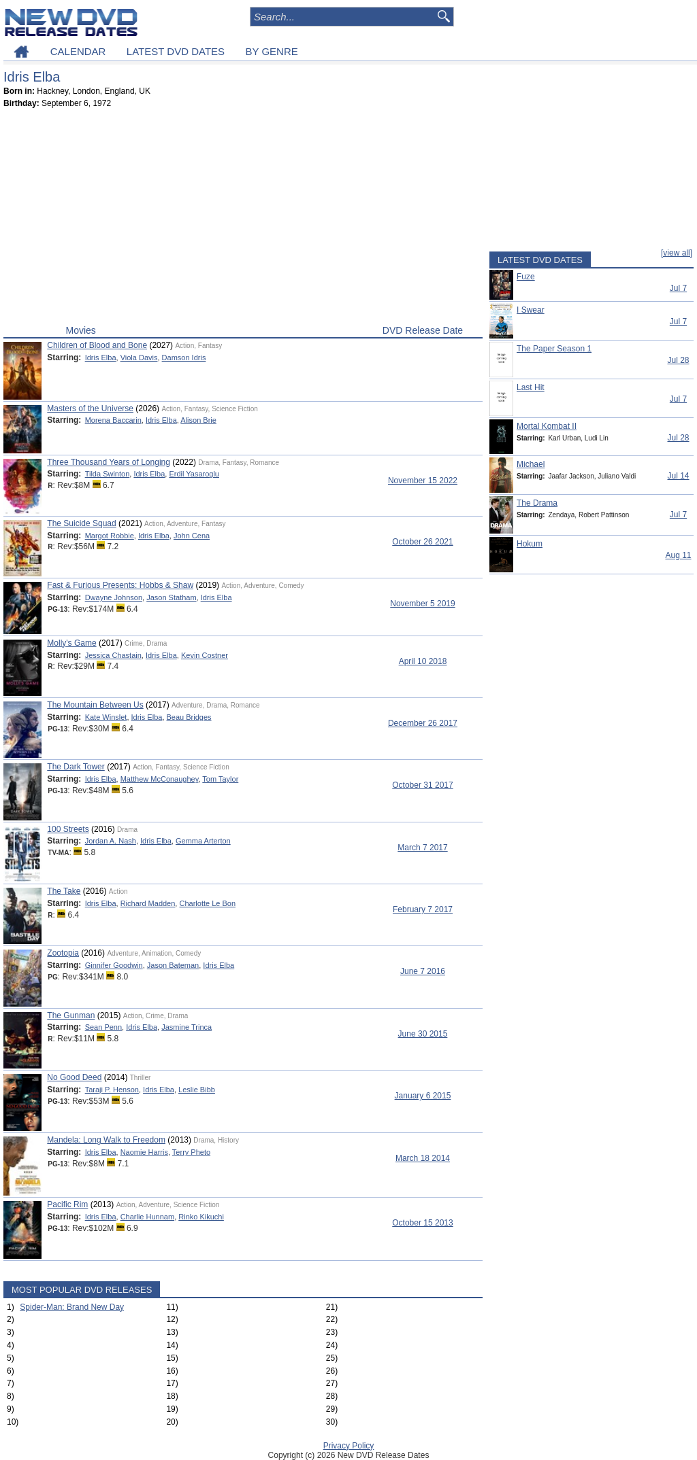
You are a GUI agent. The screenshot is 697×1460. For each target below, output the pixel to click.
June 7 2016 (422, 971)
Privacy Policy (348, 1445)
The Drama (537, 503)
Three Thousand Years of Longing (108, 462)
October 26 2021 (422, 541)
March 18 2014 (422, 1158)
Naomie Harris (144, 1152)
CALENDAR (78, 51)
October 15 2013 (422, 1223)
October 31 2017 (422, 785)
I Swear (531, 310)
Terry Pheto (191, 1152)
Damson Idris (184, 357)
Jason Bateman (173, 965)
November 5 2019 (422, 603)
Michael (531, 464)
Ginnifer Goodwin (114, 965)
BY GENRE (272, 51)
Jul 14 (678, 476)
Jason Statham (171, 597)
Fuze (526, 276)
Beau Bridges (189, 717)
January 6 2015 (423, 1095)
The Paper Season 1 (554, 348)
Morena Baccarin (113, 420)
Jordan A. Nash (110, 841)
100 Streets (67, 829)
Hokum (529, 544)
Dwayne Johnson (113, 597)
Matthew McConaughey (159, 779)
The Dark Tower (75, 766)
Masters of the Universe (90, 408)
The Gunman (71, 1015)
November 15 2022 (422, 480)
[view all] (676, 253)
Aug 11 (678, 555)
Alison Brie (198, 420)
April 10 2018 (423, 661)
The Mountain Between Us (95, 705)
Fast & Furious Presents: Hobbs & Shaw (120, 585)
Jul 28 (678, 360)
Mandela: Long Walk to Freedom (106, 1140)
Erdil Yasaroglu (194, 474)
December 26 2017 (422, 723)
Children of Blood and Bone (97, 345)
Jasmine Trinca (186, 1027)
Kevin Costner (204, 655)
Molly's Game (71, 643)
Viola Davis (139, 357)
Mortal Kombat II (547, 426)
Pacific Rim (67, 1204)
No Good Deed (74, 1077)
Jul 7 (678, 288)
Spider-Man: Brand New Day (72, 1307)
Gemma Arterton (203, 841)
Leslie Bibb (196, 1089)
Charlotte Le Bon (207, 903)
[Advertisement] (243, 219)
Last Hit (531, 387)
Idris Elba (100, 357)
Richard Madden (148, 903)
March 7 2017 (422, 847)
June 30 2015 (423, 1034)
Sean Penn (103, 1027)
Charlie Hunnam (147, 1217)
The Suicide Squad (81, 523)
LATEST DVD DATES (176, 51)
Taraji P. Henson (112, 1089)
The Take (63, 891)
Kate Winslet (106, 717)
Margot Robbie (109, 536)
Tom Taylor (220, 779)
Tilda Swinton (107, 474)
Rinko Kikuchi (201, 1217)
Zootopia (63, 953)
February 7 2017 (423, 909)
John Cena (192, 536)
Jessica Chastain (113, 655)
